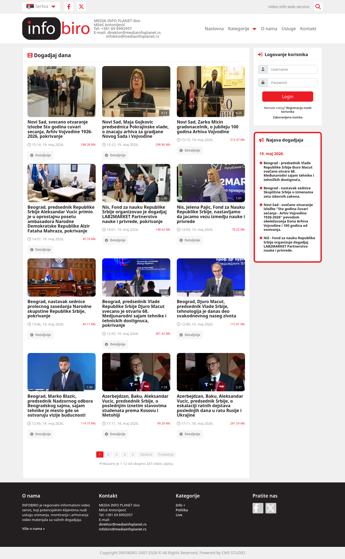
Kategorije (238, 29)
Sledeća (146, 454)
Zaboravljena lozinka (288, 117)
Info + (180, 505)
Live (179, 514)
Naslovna (214, 29)
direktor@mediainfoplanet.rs (123, 524)
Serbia (37, 7)
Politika (182, 509)
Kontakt (308, 29)
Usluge (289, 29)
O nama (269, 29)
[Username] (293, 69)
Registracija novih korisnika (296, 109)
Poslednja (166, 454)
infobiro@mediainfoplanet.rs (122, 529)
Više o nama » (33, 528)
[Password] (293, 82)
